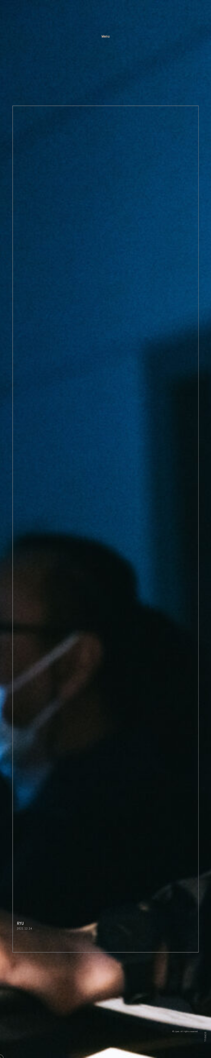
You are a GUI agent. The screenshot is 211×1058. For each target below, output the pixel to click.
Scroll (205, 1037)
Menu (105, 36)
